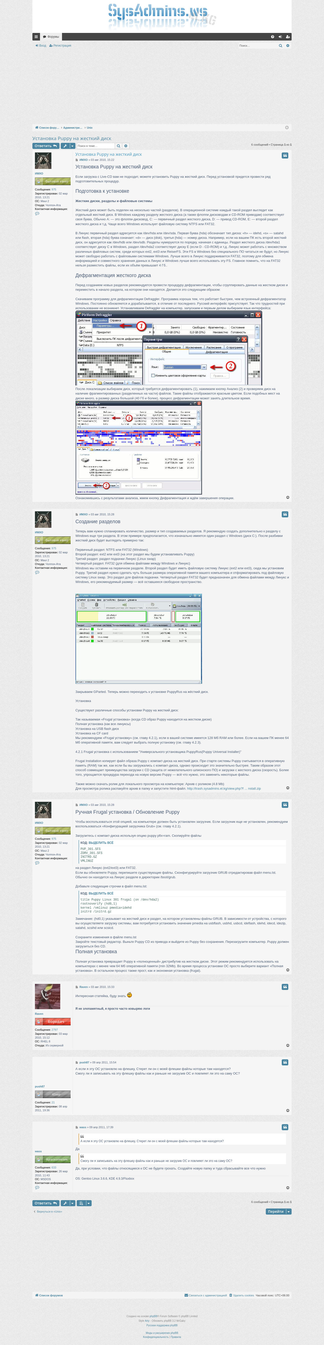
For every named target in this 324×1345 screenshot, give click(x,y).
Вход (42, 45)
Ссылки (37, 38)
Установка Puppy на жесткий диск (71, 138)
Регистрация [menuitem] (289, 38)
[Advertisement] (162, 87)
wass (38, 1151)
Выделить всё (101, 843)
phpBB (153, 1316)
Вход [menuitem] (281, 38)
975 (54, 189)
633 (54, 1167)
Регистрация (62, 45)
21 (53, 1102)
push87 (40, 1086)
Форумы (53, 36)
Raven (39, 1013)
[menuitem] (272, 37)
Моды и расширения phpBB (162, 1333)
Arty (147, 1320)
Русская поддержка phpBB (161, 1325)
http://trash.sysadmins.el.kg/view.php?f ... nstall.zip (224, 788)
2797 (55, 1029)
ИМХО (39, 173)
